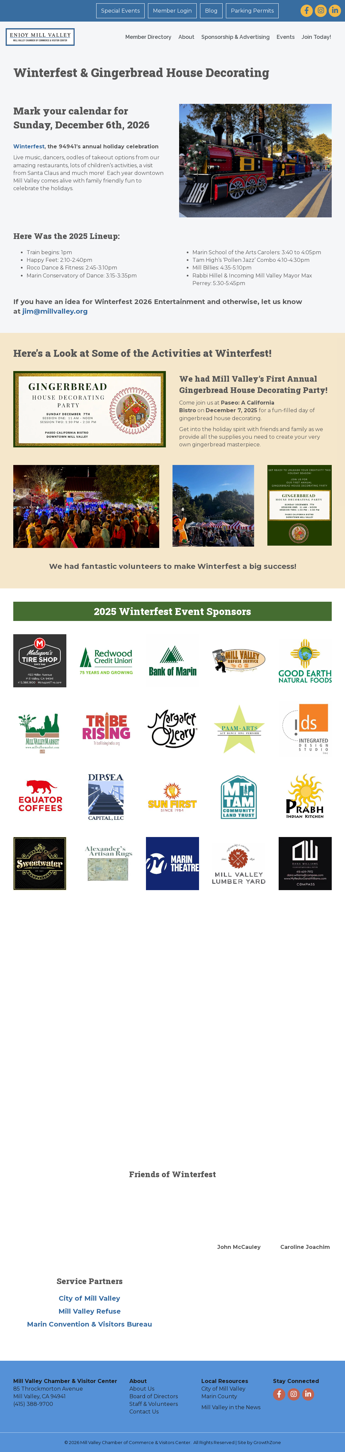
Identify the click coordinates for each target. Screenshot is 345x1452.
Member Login (173, 11)
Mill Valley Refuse (89, 1311)
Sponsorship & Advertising (233, 37)
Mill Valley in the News (230, 1407)
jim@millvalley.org (55, 311)
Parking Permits (253, 11)
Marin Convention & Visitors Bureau (89, 1324)
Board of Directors (153, 1396)
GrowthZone (267, 1442)
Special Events (121, 11)
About (184, 37)
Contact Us (144, 1412)
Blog (212, 11)
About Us (141, 1388)
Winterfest (28, 146)
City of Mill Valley (89, 1298)
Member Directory (146, 37)
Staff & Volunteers (153, 1404)
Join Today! (313, 37)
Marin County (219, 1396)
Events (283, 37)
